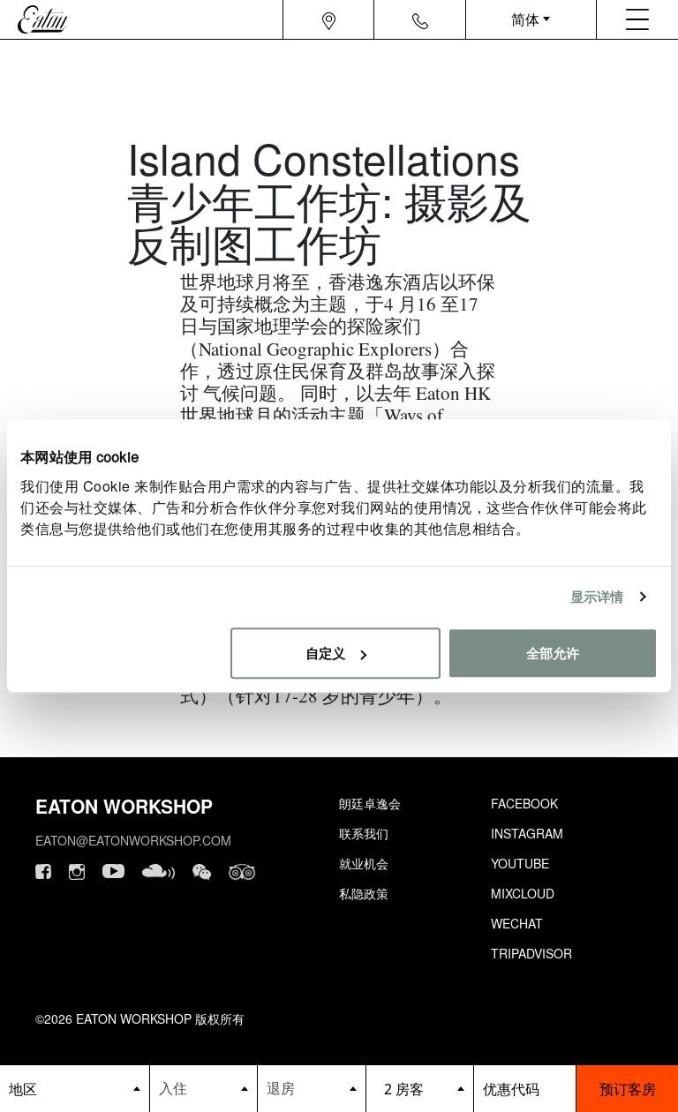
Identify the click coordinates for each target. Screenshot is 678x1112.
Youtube (520, 863)
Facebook (524, 803)
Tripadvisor (531, 953)
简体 (525, 19)
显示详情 (596, 596)
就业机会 (363, 863)
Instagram (527, 833)
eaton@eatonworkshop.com (133, 840)
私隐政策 (363, 893)
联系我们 (363, 833)
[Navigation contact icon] (420, 19)
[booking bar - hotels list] (74, 1088)
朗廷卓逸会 (370, 803)
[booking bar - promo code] (525, 1088)
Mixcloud (522, 893)
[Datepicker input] (204, 1088)
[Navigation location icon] (328, 19)
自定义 (335, 652)
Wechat (517, 923)
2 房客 (404, 1089)
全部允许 (552, 652)
